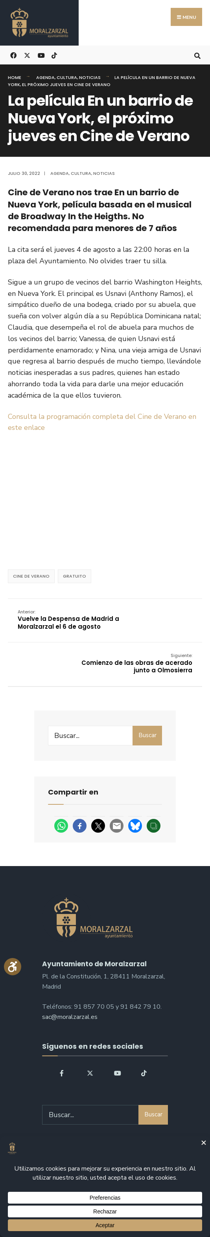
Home (14, 77)
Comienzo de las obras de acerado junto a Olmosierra (136, 663)
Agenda (45, 77)
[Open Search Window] (197, 55)
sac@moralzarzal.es (70, 1017)
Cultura (67, 77)
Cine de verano (31, 576)
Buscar (147, 735)
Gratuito (74, 576)
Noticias (90, 77)
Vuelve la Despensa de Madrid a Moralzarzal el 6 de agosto (68, 620)
